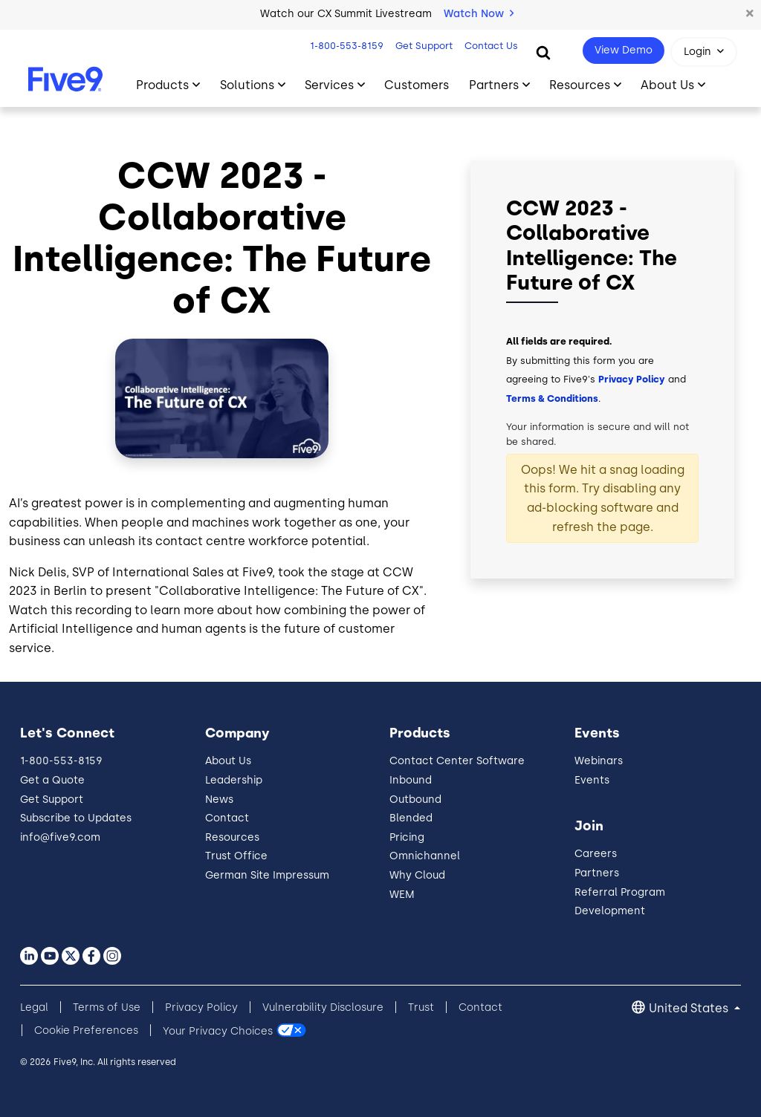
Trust (421, 1007)
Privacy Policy (631, 379)
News (219, 799)
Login (697, 51)
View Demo (623, 50)
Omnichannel (424, 856)
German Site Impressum (267, 875)
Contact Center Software (457, 761)
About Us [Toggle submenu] (667, 85)
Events (591, 780)
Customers (416, 85)
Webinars (598, 761)
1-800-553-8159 (345, 45)
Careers (595, 853)
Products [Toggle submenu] (162, 85)
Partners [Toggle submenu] (494, 85)
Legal (34, 1007)
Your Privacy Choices (218, 1030)
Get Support (422, 45)
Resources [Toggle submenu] (579, 85)
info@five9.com (60, 837)
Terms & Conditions (552, 398)
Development (609, 911)
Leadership (233, 780)
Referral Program (619, 892)
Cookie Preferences (86, 1030)
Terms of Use (106, 1007)
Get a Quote (52, 780)
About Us (228, 761)
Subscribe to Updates (76, 818)
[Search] (543, 52)
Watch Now (479, 13)
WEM (402, 894)
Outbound (415, 799)
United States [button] (690, 1008)
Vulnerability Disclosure (322, 1007)
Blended (411, 818)
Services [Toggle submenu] (329, 85)
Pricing (406, 837)
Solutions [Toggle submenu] (247, 85)
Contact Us (489, 45)
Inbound (410, 780)
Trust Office (236, 856)
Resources (232, 837)
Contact (227, 818)
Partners (596, 873)
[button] (750, 14)
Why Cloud (417, 875)
